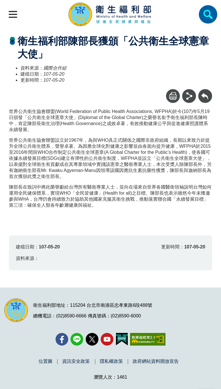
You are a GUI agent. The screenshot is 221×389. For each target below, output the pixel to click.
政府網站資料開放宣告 (156, 361)
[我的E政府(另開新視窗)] (122, 339)
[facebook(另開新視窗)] (62, 339)
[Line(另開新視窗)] (77, 339)
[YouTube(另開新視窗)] (107, 339)
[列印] (173, 96)
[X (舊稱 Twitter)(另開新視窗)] (92, 339)
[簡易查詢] (208, 14)
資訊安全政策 (76, 361)
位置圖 (45, 361)
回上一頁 (205, 91)
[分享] (189, 96)
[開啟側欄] (13, 14)
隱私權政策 (111, 361)
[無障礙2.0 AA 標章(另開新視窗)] (147, 339)
